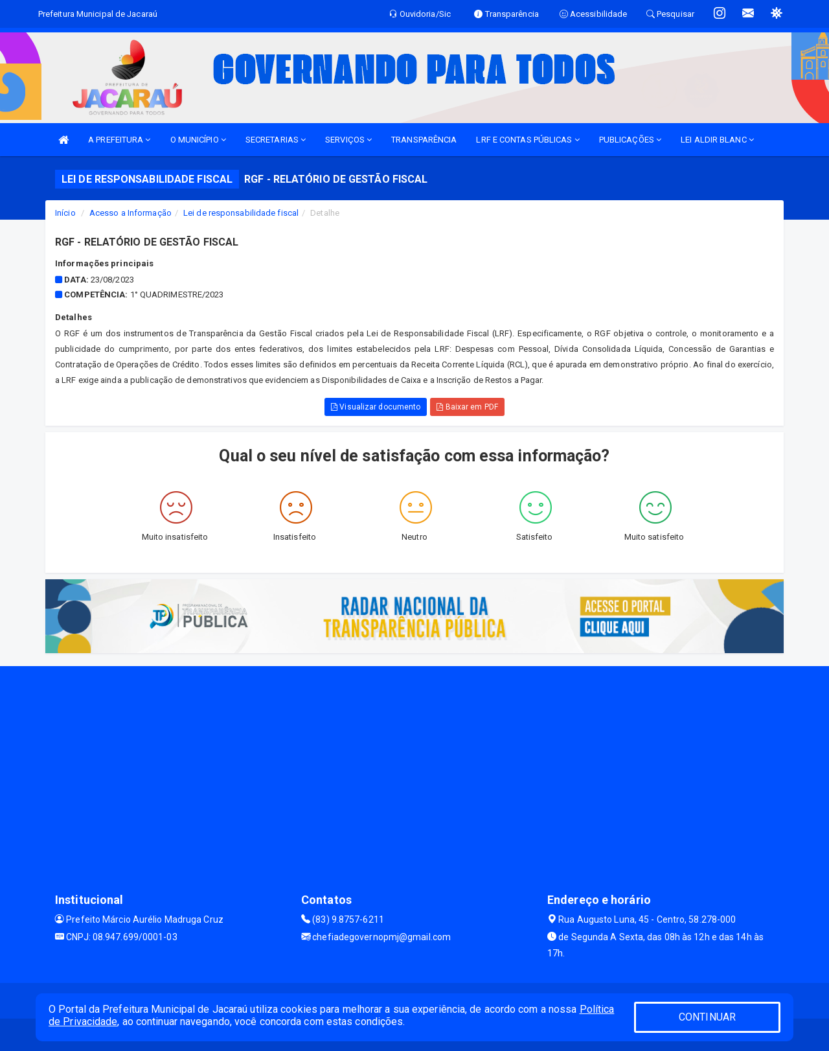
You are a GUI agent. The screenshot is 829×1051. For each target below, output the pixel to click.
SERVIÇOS (348, 139)
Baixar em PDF (467, 406)
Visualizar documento (375, 406)
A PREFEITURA (119, 139)
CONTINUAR (707, 1017)
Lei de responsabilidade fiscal (241, 213)
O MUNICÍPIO (198, 139)
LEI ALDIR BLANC (717, 139)
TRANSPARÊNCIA (424, 139)
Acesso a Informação (130, 213)
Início (65, 213)
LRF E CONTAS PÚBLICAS (527, 139)
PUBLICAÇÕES (630, 139)
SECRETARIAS (275, 139)
